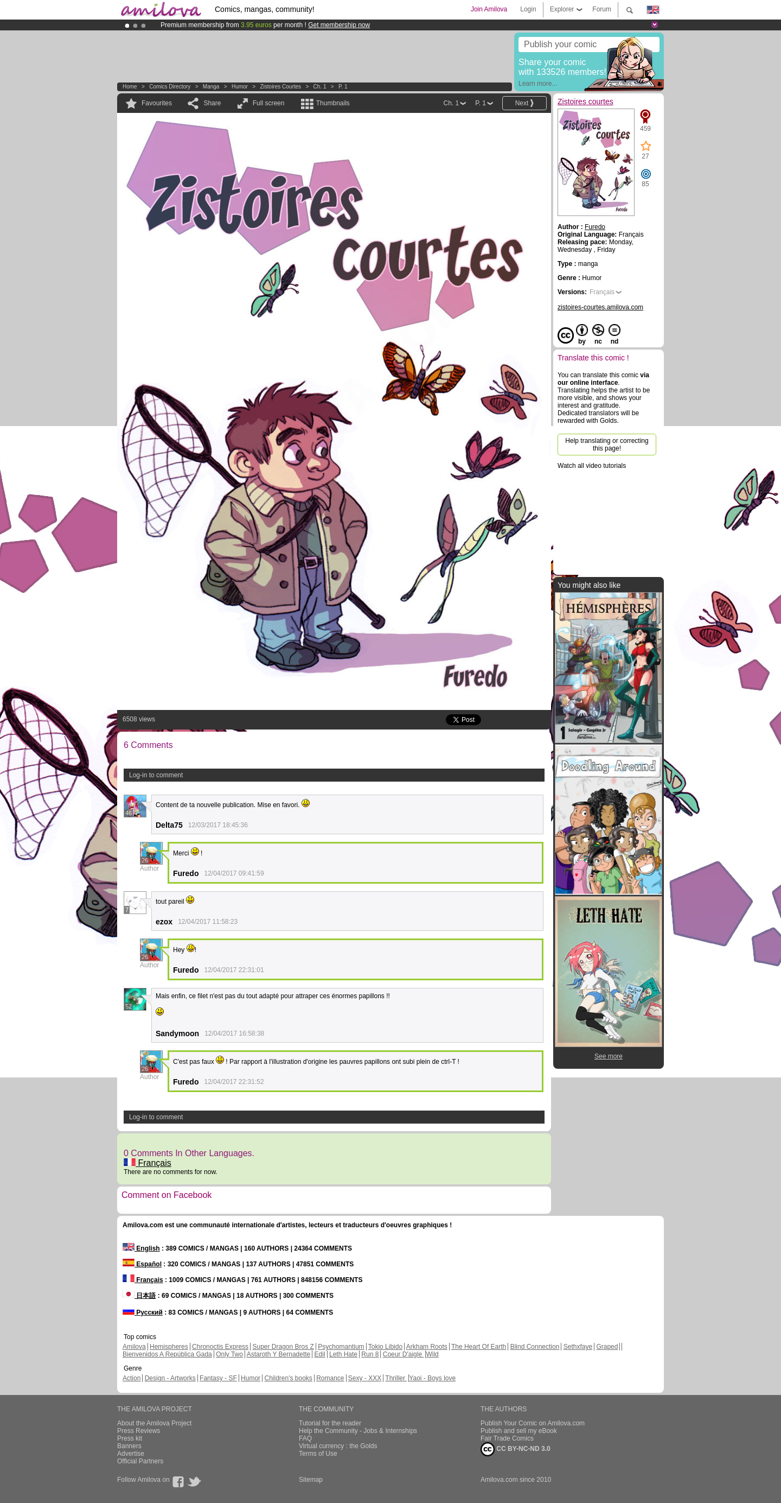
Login (528, 9)
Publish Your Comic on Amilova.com (533, 1423)
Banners (129, 1446)
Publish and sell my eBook (519, 1431)
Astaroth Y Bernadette (279, 1354)
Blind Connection (535, 1346)
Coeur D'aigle (403, 1354)
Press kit (129, 1438)
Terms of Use (318, 1453)
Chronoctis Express (220, 1346)
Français (147, 1163)
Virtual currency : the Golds (338, 1446)
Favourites (157, 103)
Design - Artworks (170, 1378)
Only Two (229, 1354)
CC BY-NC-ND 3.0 (515, 1449)
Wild (432, 1354)
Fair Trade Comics (507, 1438)
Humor (240, 87)
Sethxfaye (578, 1346)
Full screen (269, 103)
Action (131, 1378)
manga (211, 87)
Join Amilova (489, 9)
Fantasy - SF (218, 1378)
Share (212, 103)
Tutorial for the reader (330, 1423)
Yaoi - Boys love (432, 1378)
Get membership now (339, 25)
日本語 (139, 1295)
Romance (330, 1378)
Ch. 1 (320, 87)
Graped (607, 1346)
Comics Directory (169, 87)
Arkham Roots (426, 1346)
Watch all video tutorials (592, 466)
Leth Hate (343, 1354)
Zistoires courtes (280, 87)
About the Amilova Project (154, 1423)
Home (130, 87)
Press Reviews (138, 1431)
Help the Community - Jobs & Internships (358, 1431)
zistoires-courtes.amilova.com (600, 307)
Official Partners (140, 1461)
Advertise (130, 1453)
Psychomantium (341, 1346)
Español (142, 1264)
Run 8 (370, 1354)
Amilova (134, 1346)
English (141, 1248)
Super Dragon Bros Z (282, 1346)
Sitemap (311, 1479)
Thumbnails (333, 103)
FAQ (305, 1438)
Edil (320, 1354)
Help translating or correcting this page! (606, 444)
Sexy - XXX (364, 1378)
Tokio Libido (385, 1346)
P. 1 (343, 87)
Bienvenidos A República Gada (167, 1354)
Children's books (288, 1378)
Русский (143, 1312)
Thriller (396, 1378)
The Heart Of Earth (478, 1346)
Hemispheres (169, 1346)
